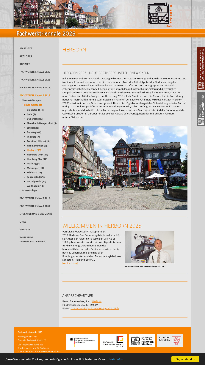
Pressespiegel (29, 190)
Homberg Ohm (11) (37, 154)
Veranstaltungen (31, 100)
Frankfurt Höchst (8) (38, 141)
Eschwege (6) (34, 132)
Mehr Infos (116, 359)
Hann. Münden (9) (37, 145)
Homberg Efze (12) (37, 159)
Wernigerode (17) (36, 181)
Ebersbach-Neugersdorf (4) (42, 123)
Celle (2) (31, 114)
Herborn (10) (34, 150)
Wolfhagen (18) (35, 186)
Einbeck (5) (33, 127)
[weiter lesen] (70, 263)
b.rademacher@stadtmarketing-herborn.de (95, 308)
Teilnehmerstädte (32, 104)
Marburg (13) (34, 163)
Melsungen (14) (35, 168)
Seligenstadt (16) (36, 177)
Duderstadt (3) (35, 118)
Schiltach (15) (34, 172)
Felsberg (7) (33, 136)
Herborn (96, 301)
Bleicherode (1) (35, 109)
